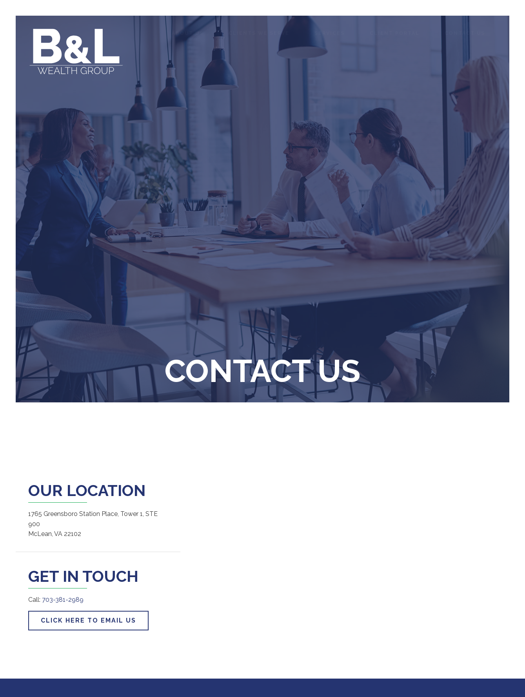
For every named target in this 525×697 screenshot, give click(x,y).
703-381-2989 (63, 599)
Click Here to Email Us (88, 620)
